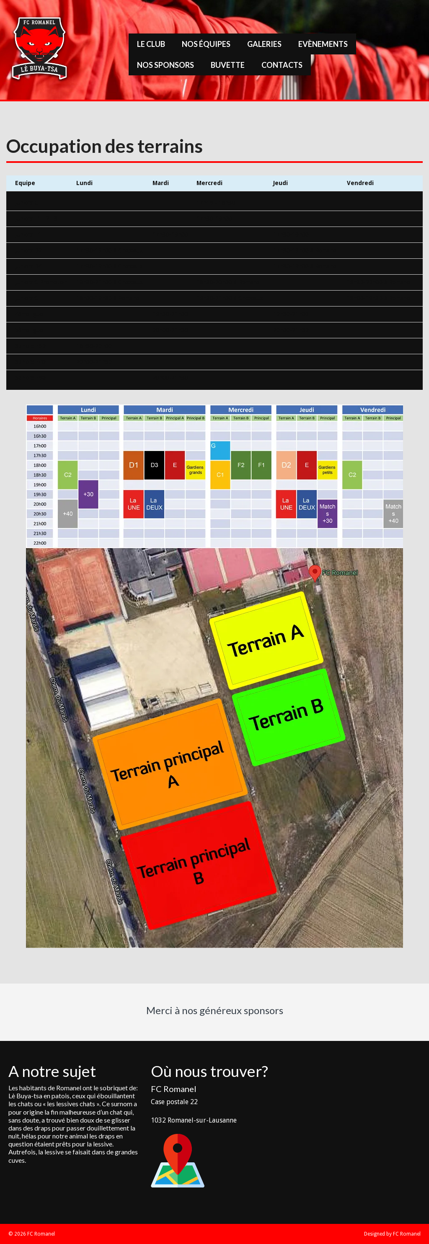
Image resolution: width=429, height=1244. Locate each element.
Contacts (281, 65)
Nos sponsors (165, 65)
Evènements (323, 44)
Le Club (151, 44)
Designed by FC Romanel (392, 1234)
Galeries (264, 44)
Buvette (228, 65)
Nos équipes (206, 44)
